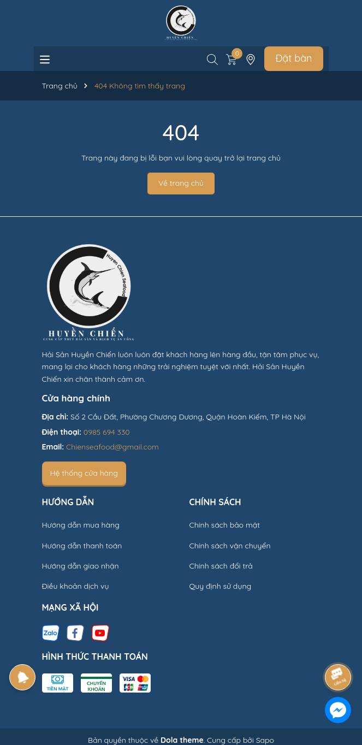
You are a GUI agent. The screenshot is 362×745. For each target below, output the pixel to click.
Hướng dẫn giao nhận (80, 566)
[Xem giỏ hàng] (231, 58)
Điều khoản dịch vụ (75, 586)
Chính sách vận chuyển (230, 546)
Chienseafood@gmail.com (112, 447)
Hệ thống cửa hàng (84, 473)
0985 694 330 (107, 432)
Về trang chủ (181, 183)
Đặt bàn (293, 58)
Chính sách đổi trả (221, 566)
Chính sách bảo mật (224, 525)
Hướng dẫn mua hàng (81, 525)
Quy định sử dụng (220, 586)
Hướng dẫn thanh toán (82, 546)
